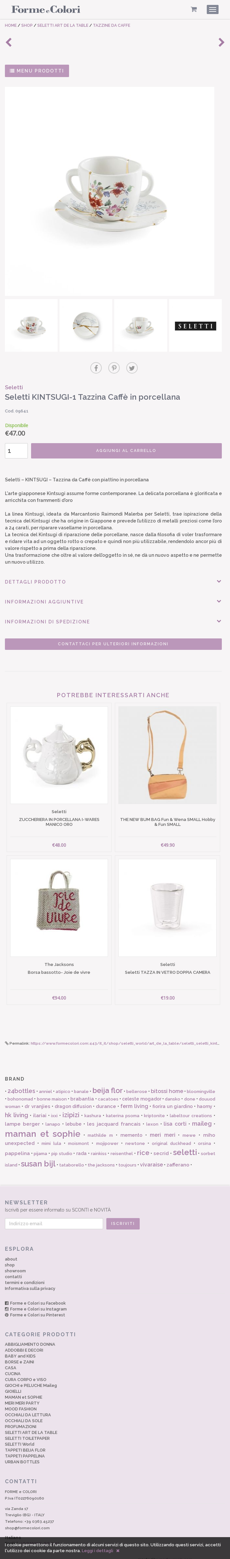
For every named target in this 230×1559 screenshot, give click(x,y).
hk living (16, 1106)
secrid (161, 1146)
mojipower (107, 1135)
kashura (92, 1107)
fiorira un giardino (172, 1098)
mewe (189, 1127)
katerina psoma (122, 1107)
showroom (15, 1262)
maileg (202, 1115)
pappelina (17, 1146)
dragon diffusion (73, 1098)
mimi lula (51, 1135)
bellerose (136, 1083)
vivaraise (151, 1156)
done (189, 1090)
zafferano (178, 1157)
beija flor (108, 1082)
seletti (185, 1144)
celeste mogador (141, 1090)
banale (81, 1083)
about (11, 1250)
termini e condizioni (24, 1274)
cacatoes (108, 1090)
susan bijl (38, 1155)
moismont (78, 1135)
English (32, 1535)
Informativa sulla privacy (30, 1280)
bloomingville (201, 1083)
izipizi (71, 1107)
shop (10, 1256)
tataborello (71, 1156)
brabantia (82, 1091)
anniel (45, 1083)
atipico (63, 1083)
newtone (135, 1135)
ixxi (54, 1107)
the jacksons (101, 1156)
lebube (73, 1115)
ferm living (134, 1098)
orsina (204, 1135)
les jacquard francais (114, 1116)
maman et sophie (42, 1126)
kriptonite (154, 1107)
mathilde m (100, 1127)
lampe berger (22, 1116)
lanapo (52, 1116)
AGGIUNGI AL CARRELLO (123, 449)
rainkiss (99, 1145)
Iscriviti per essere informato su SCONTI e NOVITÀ (115, 1197)
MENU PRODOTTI (37, 70)
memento (131, 1127)
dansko (172, 1090)
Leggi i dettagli (97, 1550)
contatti (13, 1268)
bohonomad (20, 1090)
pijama (40, 1145)
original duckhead (171, 1135)
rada (81, 1145)
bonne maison (52, 1090)
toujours (127, 1156)
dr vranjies (37, 1098)
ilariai (39, 1107)
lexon (152, 1116)
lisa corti (175, 1116)
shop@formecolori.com (27, 1520)
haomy (204, 1098)
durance (106, 1098)
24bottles (21, 1082)
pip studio (61, 1145)
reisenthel (122, 1145)
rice (143, 1145)
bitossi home (167, 1083)
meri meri (162, 1127)
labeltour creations (191, 1107)
